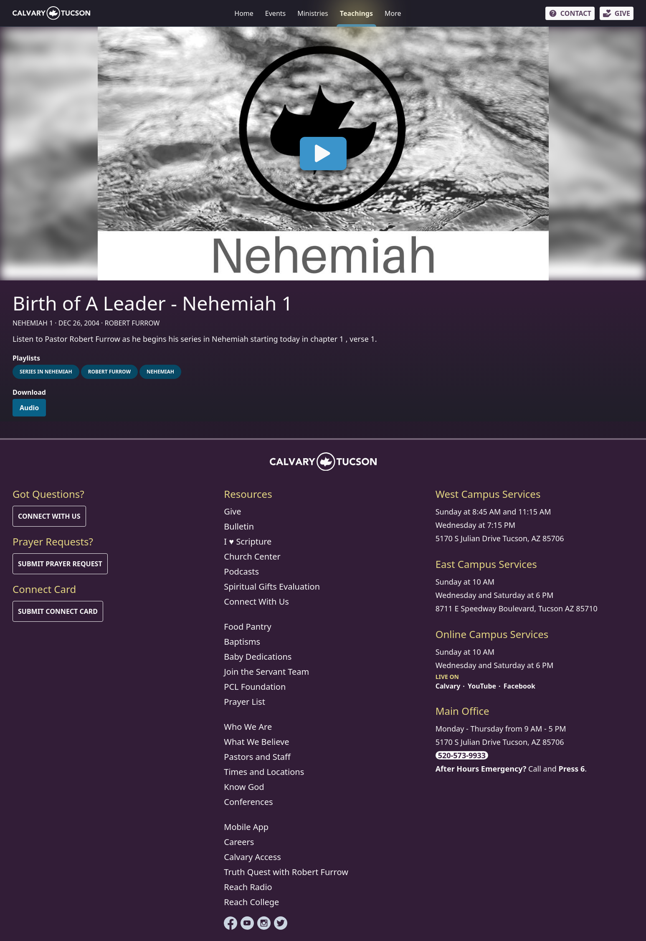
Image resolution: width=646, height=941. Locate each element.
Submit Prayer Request (60, 563)
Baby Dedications (257, 656)
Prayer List (244, 701)
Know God (244, 786)
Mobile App (246, 827)
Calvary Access (252, 857)
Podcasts (241, 571)
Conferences (248, 801)
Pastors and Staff (257, 756)
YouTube (482, 686)
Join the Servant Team (266, 671)
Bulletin (239, 526)
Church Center (252, 556)
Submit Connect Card (58, 611)
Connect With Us (49, 516)
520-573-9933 (462, 755)
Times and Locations (264, 771)
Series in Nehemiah (46, 371)
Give (232, 511)
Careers (239, 842)
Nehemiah (160, 371)
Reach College (251, 902)
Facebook (519, 686)
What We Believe (256, 741)
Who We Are (248, 726)
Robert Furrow (109, 371)
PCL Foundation (255, 686)
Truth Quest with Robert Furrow (286, 872)
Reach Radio (248, 887)
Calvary (448, 686)
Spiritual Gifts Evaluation (272, 586)
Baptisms (242, 641)
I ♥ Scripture (247, 541)
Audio (29, 407)
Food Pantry (247, 626)
